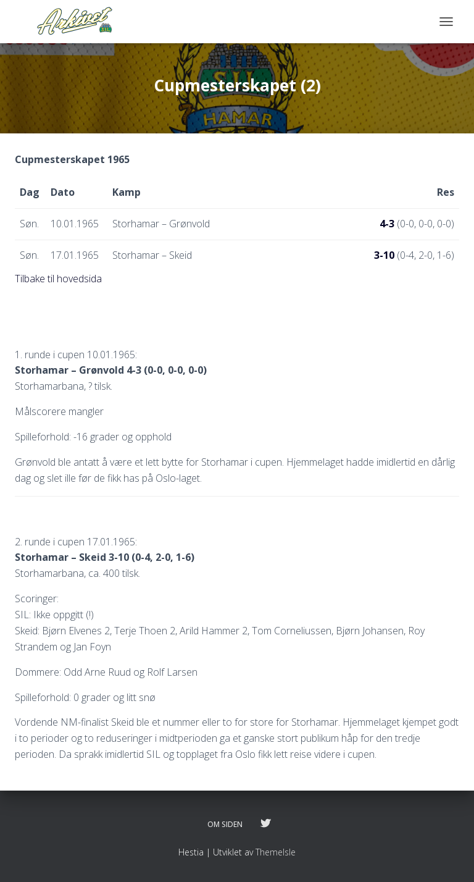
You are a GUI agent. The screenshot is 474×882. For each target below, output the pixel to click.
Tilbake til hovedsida (58, 278)
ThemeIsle (276, 852)
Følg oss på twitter (265, 824)
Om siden (225, 824)
